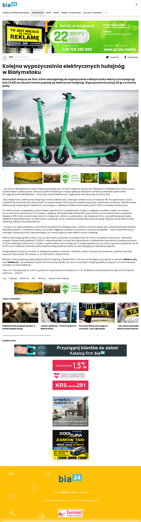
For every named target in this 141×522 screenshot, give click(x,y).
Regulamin (65, 492)
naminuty (42, 278)
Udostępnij (131, 57)
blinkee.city (24, 278)
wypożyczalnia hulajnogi (59, 278)
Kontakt (83, 492)
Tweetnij (112, 57)
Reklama (74, 492)
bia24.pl (95, 500)
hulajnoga (13, 278)
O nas (56, 492)
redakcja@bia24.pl (20, 57)
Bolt (33, 278)
